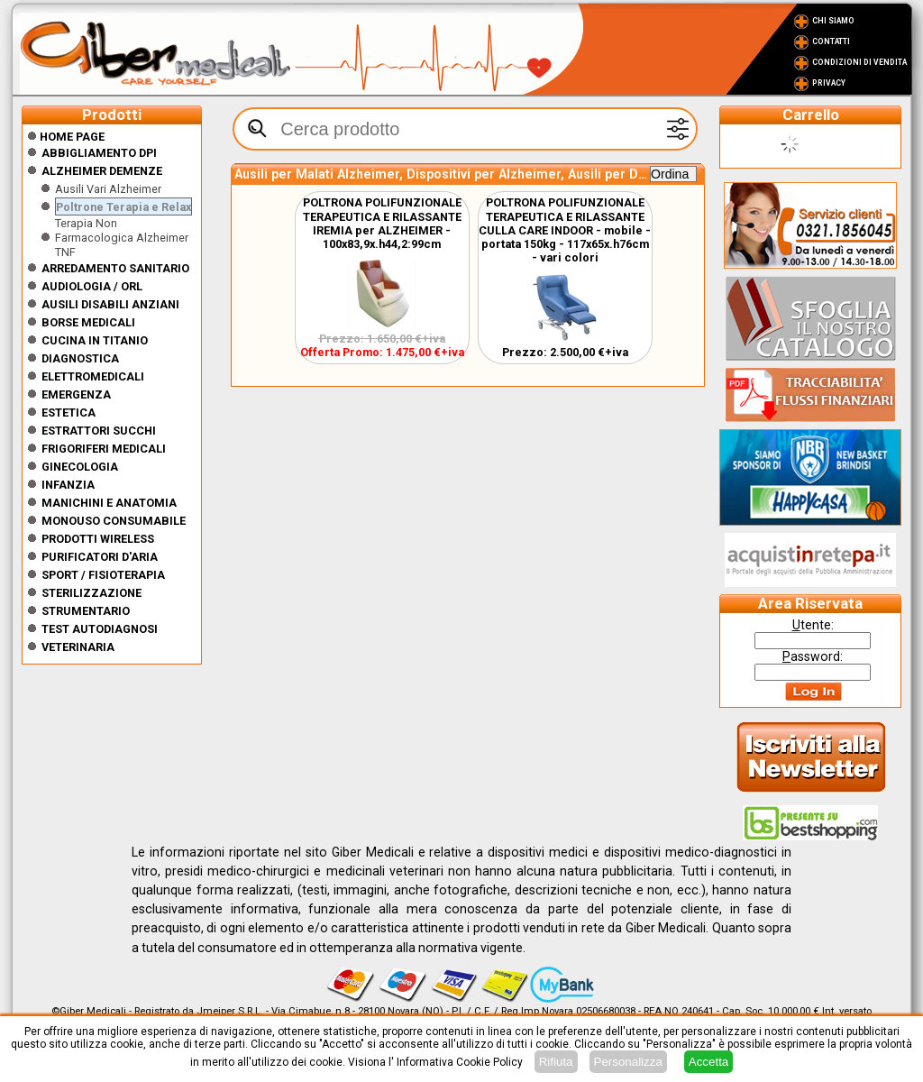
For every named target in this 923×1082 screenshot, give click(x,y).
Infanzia (68, 484)
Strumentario (85, 611)
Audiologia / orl (91, 286)
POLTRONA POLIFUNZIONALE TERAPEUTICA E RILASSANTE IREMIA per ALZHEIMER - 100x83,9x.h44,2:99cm (382, 223)
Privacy (828, 82)
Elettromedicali (92, 376)
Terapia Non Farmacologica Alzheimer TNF (121, 237)
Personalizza (628, 1061)
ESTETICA (68, 412)
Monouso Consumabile (113, 520)
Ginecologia (79, 466)
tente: (813, 625)
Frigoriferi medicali (103, 448)
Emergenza (76, 394)
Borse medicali (88, 322)
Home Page (66, 136)
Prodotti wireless (97, 539)
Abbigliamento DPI (99, 153)
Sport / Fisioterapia (103, 575)
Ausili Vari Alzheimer (108, 189)
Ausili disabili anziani (110, 304)
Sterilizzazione (91, 593)
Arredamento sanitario (115, 268)
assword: (812, 656)
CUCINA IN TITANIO (94, 340)
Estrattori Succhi (98, 430)
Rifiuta (556, 1061)
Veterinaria (77, 647)
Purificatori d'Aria (99, 557)
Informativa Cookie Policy (460, 1062)
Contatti (831, 41)
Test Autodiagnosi (99, 629)
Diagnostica (80, 358)
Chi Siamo (833, 20)
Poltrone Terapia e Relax (123, 207)
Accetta (708, 1061)
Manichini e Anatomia (109, 502)
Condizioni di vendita (859, 62)
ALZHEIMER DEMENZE (101, 171)
